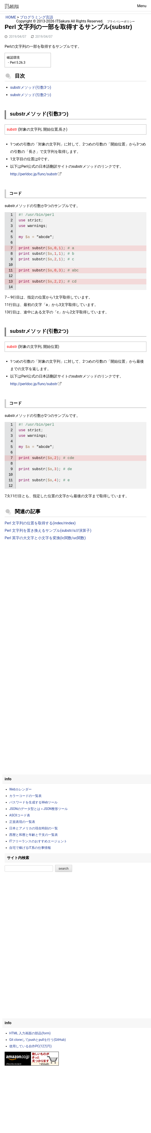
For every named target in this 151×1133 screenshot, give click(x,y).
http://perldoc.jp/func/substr (33, 174)
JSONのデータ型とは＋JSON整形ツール (38, 809)
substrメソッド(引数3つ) (30, 87)
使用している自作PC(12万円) (30, 1046)
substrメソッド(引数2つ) (30, 95)
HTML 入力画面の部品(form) (30, 1033)
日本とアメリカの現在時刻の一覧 (33, 828)
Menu (141, 6)
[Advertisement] (75, 582)
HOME (11, 17)
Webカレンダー (20, 789)
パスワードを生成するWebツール (33, 802)
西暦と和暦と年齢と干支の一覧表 (33, 835)
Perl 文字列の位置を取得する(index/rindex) (40, 523)
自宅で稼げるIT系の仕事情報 (30, 848)
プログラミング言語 (36, 17)
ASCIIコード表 (19, 815)
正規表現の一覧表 (22, 822)
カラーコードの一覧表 (25, 796)
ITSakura (12, 6)
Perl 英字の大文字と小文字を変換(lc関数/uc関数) (45, 538)
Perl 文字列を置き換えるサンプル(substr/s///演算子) (48, 530)
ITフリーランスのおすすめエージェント (38, 841)
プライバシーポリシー (121, 21)
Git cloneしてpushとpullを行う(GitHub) (37, 1040)
